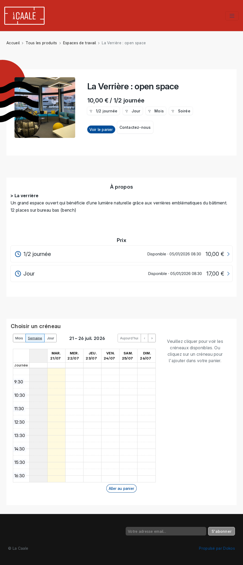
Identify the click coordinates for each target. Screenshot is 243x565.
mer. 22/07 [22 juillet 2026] (73, 355)
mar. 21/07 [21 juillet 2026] (55, 355)
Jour (50, 338)
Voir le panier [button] (101, 129)
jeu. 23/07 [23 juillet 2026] (91, 355)
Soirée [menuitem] (180, 111)
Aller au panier (121, 488)
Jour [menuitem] (132, 111)
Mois (19, 338)
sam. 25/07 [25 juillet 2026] (127, 355)
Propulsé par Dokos (217, 548)
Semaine (35, 338)
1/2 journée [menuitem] (103, 111)
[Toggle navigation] (232, 15)
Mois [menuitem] (156, 111)
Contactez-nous (135, 127)
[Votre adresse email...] (166, 531)
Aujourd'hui (129, 338)
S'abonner (221, 531)
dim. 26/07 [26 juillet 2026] (145, 355)
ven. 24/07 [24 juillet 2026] (109, 355)
